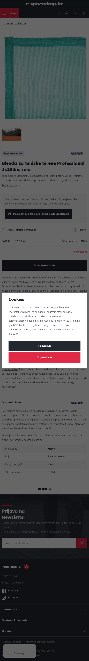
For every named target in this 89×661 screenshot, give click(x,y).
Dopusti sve (44, 357)
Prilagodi (44, 346)
